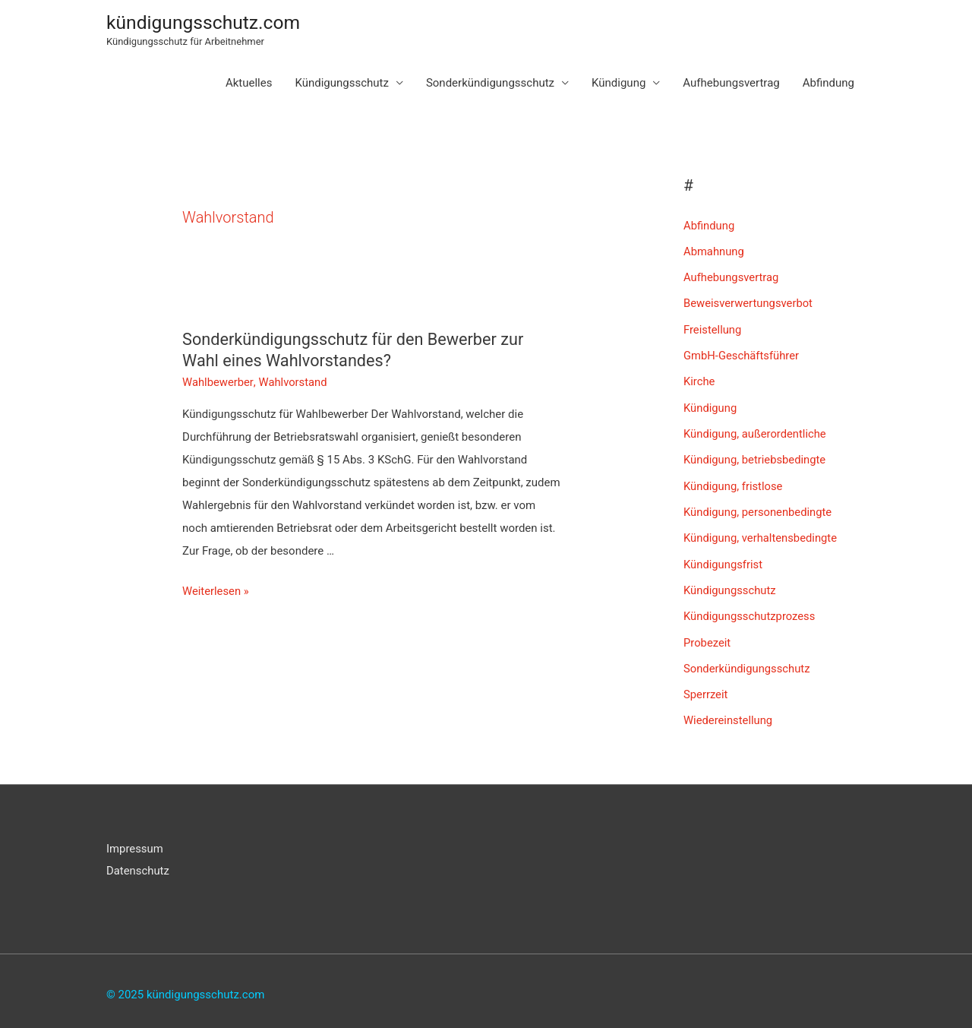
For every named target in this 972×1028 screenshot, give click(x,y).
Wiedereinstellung (728, 713)
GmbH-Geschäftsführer (741, 354)
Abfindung (828, 83)
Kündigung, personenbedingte (758, 507)
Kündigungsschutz (342, 83)
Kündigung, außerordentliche (755, 431)
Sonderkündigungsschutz (490, 83)
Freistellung (713, 328)
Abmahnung (714, 251)
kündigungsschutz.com (204, 22)
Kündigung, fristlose (733, 482)
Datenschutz (138, 864)
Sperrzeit (705, 687)
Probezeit (707, 636)
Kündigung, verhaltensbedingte (761, 533)
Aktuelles (249, 83)
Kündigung (618, 83)
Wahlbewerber (218, 380)
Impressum (134, 841)
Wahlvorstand (293, 380)
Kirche (699, 380)
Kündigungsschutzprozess (750, 610)
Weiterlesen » (216, 588)
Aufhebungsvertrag (731, 83)
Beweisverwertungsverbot (749, 302)
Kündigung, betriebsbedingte (755, 456)
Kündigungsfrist (723, 559)
